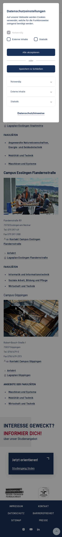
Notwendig (17, 32)
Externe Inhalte (20, 39)
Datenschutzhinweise (31, 113)
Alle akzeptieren (31, 52)
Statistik (43, 39)
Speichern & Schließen (31, 69)
